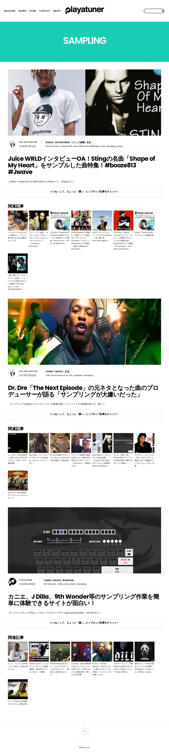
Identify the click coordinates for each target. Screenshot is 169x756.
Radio (50, 142)
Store (32, 10)
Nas (103, 146)
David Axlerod (58, 375)
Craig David (66, 146)
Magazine (9, 10)
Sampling (111, 146)
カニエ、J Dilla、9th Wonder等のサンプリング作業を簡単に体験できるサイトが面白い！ (123, 459)
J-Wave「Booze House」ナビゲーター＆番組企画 (144, 233)
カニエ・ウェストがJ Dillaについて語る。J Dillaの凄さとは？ (18, 666)
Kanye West (70, 584)
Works (22, 10)
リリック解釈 (78, 142)
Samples (77, 375)
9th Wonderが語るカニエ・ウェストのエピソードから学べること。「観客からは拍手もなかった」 (59, 669)
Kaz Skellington (28, 142)
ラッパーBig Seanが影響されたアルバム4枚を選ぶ (18, 702)
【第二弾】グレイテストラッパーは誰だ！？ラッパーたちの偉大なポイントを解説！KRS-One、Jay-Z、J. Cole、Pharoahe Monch (17, 282)
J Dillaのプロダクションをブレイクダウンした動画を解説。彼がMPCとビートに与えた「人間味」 (39, 667)
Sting (119, 146)
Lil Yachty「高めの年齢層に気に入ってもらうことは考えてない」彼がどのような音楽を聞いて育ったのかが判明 (81, 669)
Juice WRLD (78, 146)
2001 (48, 375)
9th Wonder (50, 584)
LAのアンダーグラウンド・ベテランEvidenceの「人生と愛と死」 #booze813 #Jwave (102, 236)
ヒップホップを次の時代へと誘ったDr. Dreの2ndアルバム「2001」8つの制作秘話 (17, 459)
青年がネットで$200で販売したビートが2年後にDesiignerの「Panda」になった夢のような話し (144, 667)
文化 (88, 142)
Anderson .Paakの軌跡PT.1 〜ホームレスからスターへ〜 (17, 495)
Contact (44, 10)
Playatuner (25, 580)
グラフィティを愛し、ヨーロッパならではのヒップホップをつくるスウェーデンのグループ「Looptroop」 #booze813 (38, 239)
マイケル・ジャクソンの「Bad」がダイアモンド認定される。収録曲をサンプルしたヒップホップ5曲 (144, 460)
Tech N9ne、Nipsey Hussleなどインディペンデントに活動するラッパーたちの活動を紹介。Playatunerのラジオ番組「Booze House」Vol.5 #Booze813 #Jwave (123, 240)
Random (68, 580)
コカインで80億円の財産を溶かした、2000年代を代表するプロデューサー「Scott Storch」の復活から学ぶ (81, 460)
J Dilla (60, 584)
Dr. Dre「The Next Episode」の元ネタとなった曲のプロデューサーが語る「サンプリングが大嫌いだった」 (83, 391)
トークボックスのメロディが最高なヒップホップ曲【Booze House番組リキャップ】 (17, 236)
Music (59, 371)
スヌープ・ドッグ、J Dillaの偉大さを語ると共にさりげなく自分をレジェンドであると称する (123, 667)
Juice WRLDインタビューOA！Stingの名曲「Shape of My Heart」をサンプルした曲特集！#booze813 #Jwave (81, 165)
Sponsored (62, 142)
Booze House (52, 146)
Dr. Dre (69, 375)
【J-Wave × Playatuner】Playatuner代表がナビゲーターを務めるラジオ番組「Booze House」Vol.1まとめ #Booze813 (60, 238)
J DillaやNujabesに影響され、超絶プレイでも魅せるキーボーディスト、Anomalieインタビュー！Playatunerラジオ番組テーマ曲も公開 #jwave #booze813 (81, 240)
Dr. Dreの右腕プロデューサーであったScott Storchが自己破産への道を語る (60, 458)
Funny (50, 371)
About (57, 10)
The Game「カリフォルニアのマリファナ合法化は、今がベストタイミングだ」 (38, 459)
